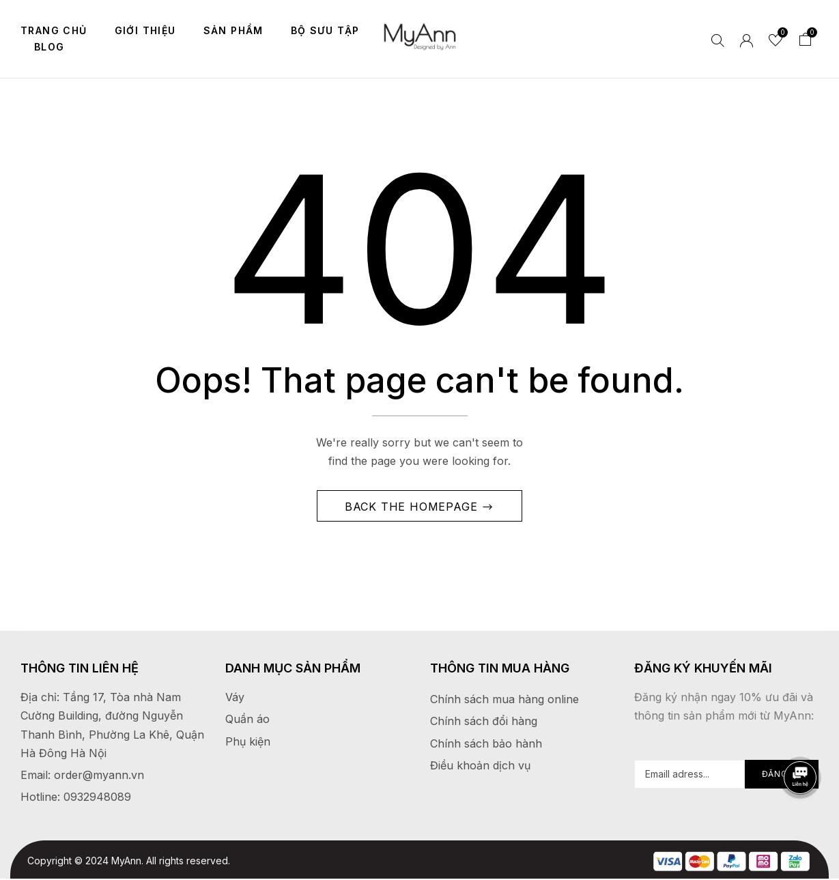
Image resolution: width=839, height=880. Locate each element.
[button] (805, 41)
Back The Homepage (413, 507)
